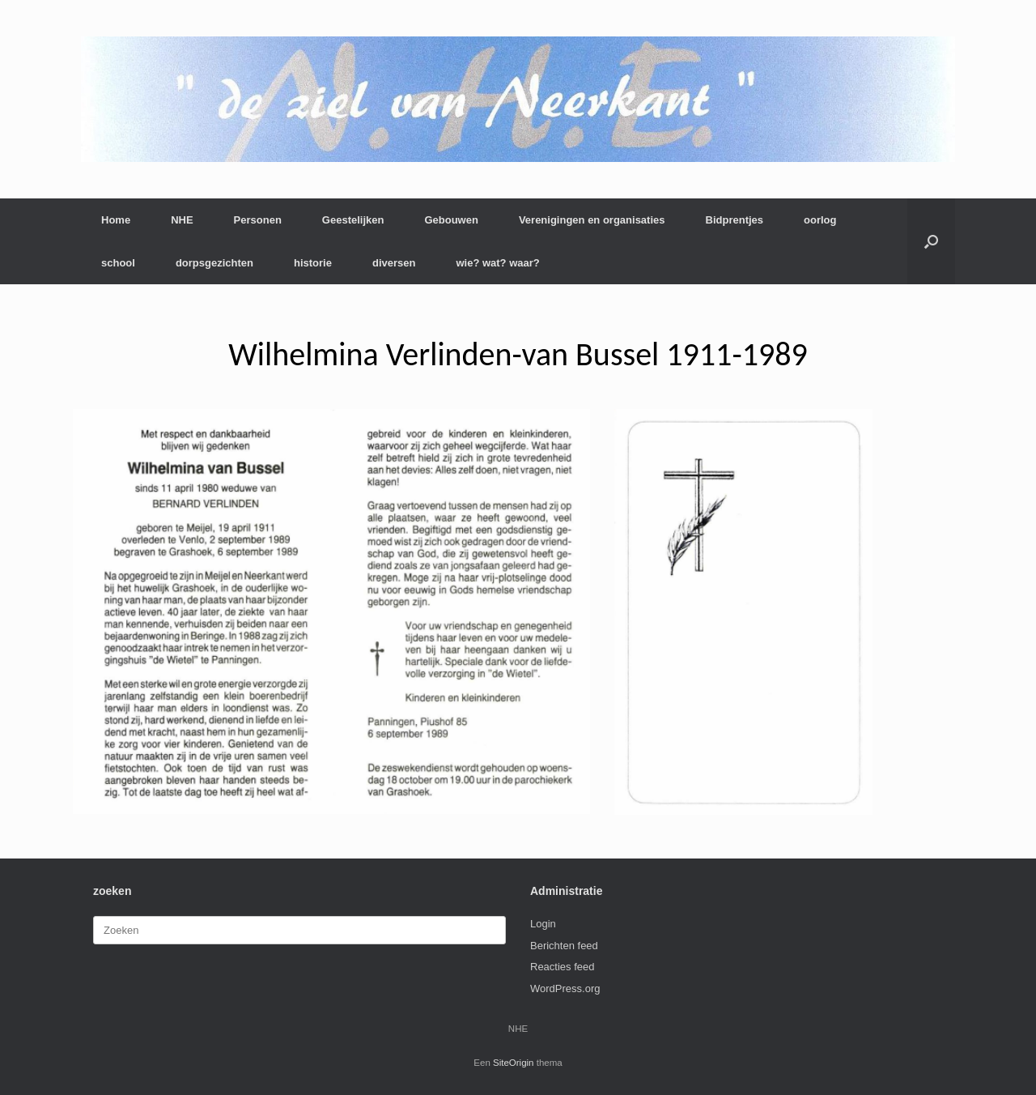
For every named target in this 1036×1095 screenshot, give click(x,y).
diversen (393, 263)
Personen (258, 220)
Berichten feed (564, 945)
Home (115, 220)
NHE (182, 220)
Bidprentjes (735, 220)
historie (313, 263)
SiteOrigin (513, 1062)
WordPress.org (565, 988)
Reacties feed (562, 967)
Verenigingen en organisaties (592, 220)
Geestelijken (353, 220)
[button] (931, 241)
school (118, 263)
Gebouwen (451, 220)
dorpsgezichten (214, 263)
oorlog (820, 220)
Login (543, 924)
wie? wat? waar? (497, 263)
